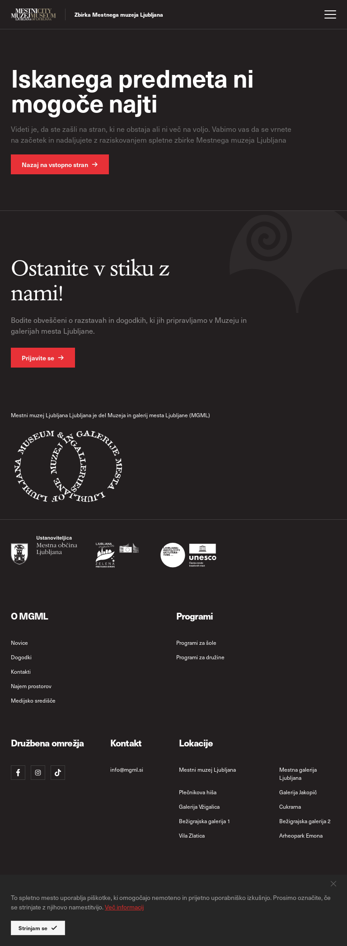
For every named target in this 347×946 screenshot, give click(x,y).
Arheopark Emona (301, 835)
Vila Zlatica (192, 835)
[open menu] (330, 14)
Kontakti (21, 671)
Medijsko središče (33, 700)
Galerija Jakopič (298, 792)
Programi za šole (196, 642)
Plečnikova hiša (197, 792)
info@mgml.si (126, 769)
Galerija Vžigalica (199, 806)
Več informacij (124, 907)
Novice (19, 642)
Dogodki (21, 657)
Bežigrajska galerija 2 (305, 821)
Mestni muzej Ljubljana (207, 769)
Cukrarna (290, 806)
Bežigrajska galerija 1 (204, 821)
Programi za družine (200, 657)
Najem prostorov (31, 686)
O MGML (29, 615)
